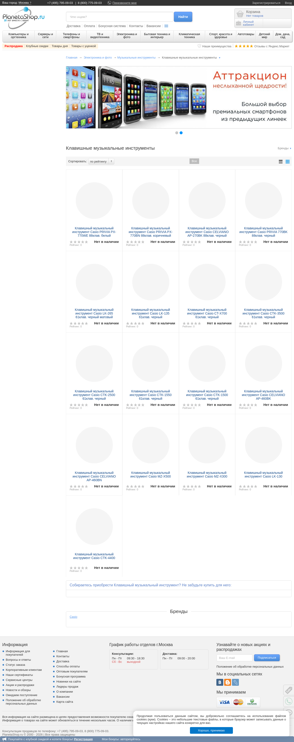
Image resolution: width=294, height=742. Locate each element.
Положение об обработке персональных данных (23, 701)
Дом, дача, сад (282, 35)
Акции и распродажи (20, 685)
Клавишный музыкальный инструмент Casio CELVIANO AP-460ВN (94, 476)
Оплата (89, 26)
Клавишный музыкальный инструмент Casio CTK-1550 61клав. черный (151, 394)
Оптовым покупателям (72, 671)
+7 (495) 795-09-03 (60, 3)
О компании (64, 691)
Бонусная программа (70, 676)
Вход (288, 3)
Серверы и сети (45, 35)
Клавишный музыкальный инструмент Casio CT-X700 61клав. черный (207, 313)
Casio (73, 616)
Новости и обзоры (18, 690)
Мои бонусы (110, 739)
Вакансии (154, 26)
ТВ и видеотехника (100, 35)
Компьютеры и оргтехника (18, 35)
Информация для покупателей (18, 652)
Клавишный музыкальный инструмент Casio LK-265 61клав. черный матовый (94, 313)
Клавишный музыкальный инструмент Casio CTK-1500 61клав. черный (207, 394)
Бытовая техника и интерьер (157, 35)
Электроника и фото (127, 35)
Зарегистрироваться (266, 3)
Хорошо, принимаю (211, 730)
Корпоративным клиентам (24, 670)
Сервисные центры (19, 680)
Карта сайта (64, 701)
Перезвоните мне (125, 3)
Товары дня (60, 46)
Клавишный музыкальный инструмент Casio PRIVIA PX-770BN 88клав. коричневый (150, 231)
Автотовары (246, 34)
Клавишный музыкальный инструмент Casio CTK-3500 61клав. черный (263, 313)
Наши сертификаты (19, 675)
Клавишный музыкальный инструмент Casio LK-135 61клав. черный (150, 313)
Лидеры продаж (67, 686)
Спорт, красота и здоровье (220, 35)
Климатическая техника (189, 35)
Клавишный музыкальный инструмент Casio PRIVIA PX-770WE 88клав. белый (94, 231)
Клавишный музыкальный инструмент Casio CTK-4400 (94, 556)
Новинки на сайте (68, 681)
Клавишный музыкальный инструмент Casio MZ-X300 (207, 474)
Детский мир (264, 35)
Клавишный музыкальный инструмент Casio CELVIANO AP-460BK (263, 394)
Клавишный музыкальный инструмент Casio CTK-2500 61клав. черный (94, 394)
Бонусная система (112, 26)
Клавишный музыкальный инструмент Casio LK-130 (263, 474)
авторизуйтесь (130, 739)
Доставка (73, 26)
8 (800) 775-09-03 (90, 3)
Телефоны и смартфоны (71, 35)
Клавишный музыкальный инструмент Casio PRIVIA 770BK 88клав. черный (263, 231)
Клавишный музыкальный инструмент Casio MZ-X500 (150, 474)
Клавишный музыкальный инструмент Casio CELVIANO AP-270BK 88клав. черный (207, 231)
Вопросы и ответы (18, 659)
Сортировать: (77, 161)
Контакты (136, 26)
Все (194, 161)
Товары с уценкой (83, 46)
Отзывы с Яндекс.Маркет (271, 46)
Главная (71, 57)
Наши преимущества (217, 46)
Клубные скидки (37, 46)
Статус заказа (15, 664)
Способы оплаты (68, 666)
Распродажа (14, 46)
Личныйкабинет (245, 23)
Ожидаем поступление (21, 695)
